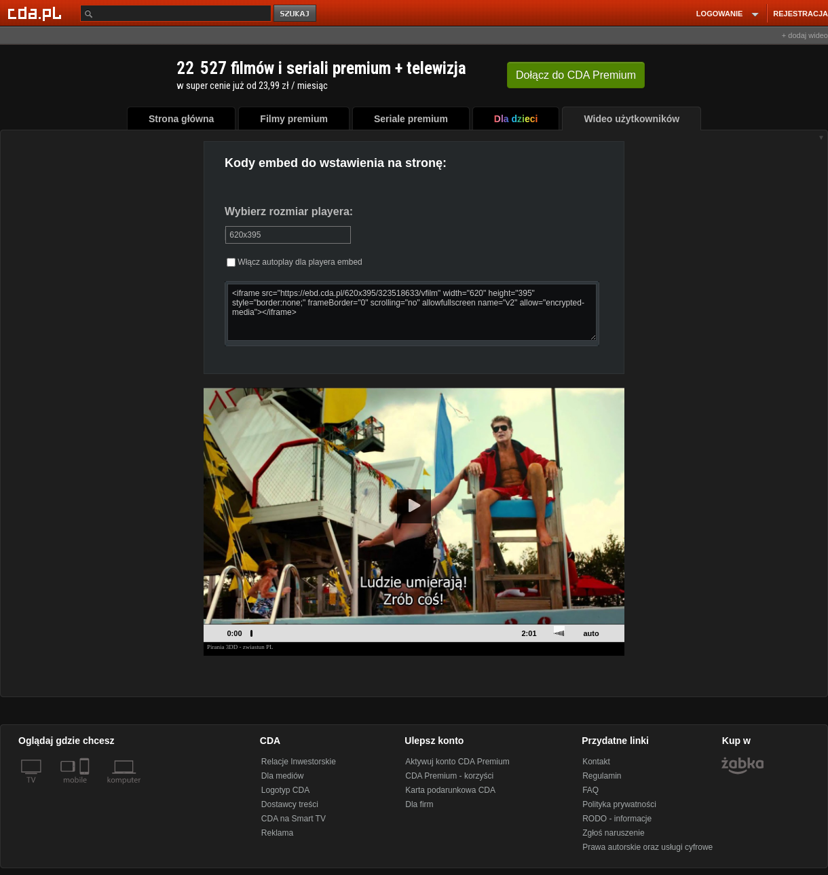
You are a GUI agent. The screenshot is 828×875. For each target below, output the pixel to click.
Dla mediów (282, 776)
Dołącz (576, 75)
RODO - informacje (617, 818)
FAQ (590, 790)
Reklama (277, 833)
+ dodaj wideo (805, 35)
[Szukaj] (175, 13)
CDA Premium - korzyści (449, 776)
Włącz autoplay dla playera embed (294, 262)
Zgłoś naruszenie (613, 833)
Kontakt (596, 761)
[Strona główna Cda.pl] (36, 13)
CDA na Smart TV (293, 818)
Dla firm (419, 804)
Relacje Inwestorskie (298, 761)
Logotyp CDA (285, 790)
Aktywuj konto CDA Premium (457, 761)
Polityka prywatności (619, 804)
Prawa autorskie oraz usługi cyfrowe (647, 847)
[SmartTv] (86, 788)
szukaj (296, 14)
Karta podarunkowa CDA (450, 790)
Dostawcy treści (289, 804)
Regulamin (601, 776)
